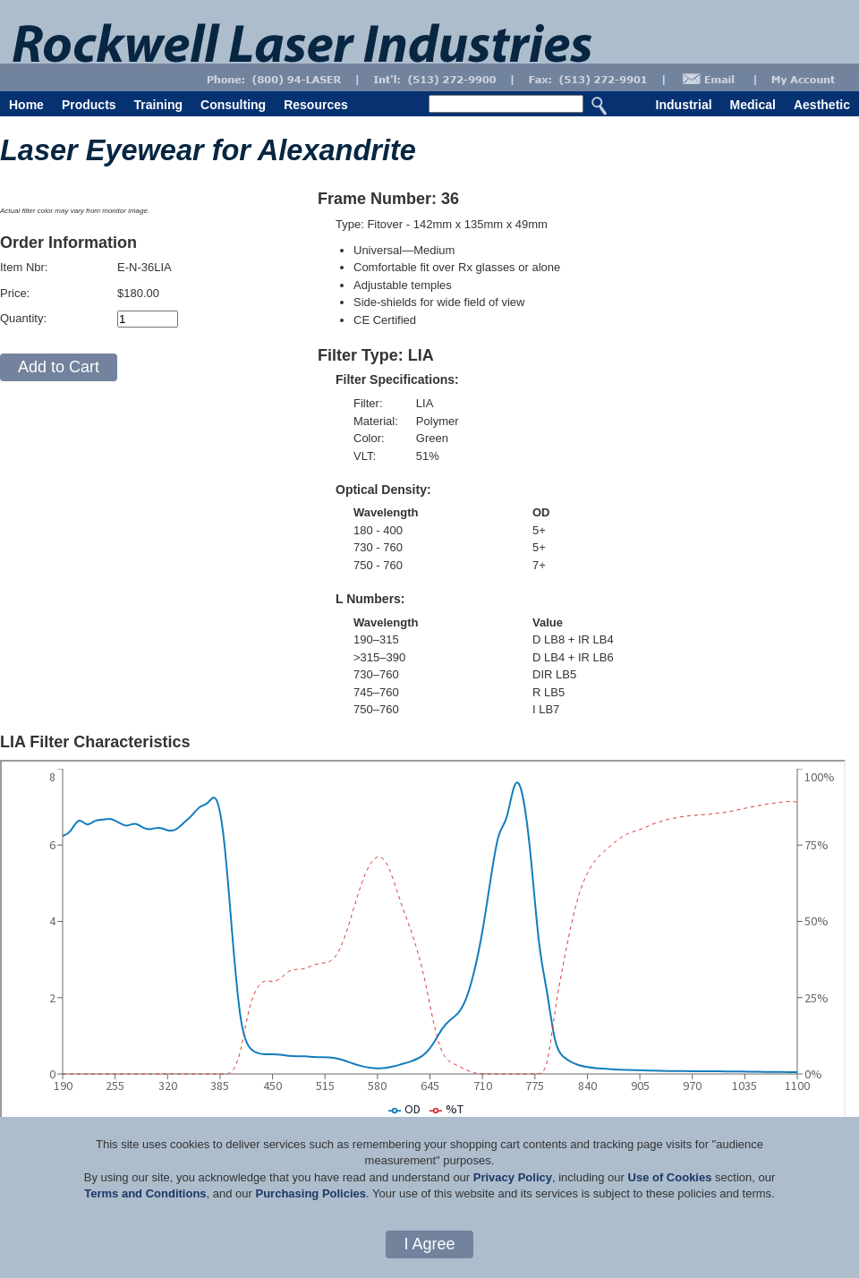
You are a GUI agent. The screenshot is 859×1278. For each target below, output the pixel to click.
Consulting (233, 105)
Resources (316, 105)
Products (89, 105)
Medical (753, 105)
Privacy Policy (512, 1177)
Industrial (684, 105)
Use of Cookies (670, 1177)
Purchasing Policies (310, 1193)
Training (158, 105)
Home (26, 105)
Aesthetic (822, 105)
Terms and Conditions (145, 1193)
